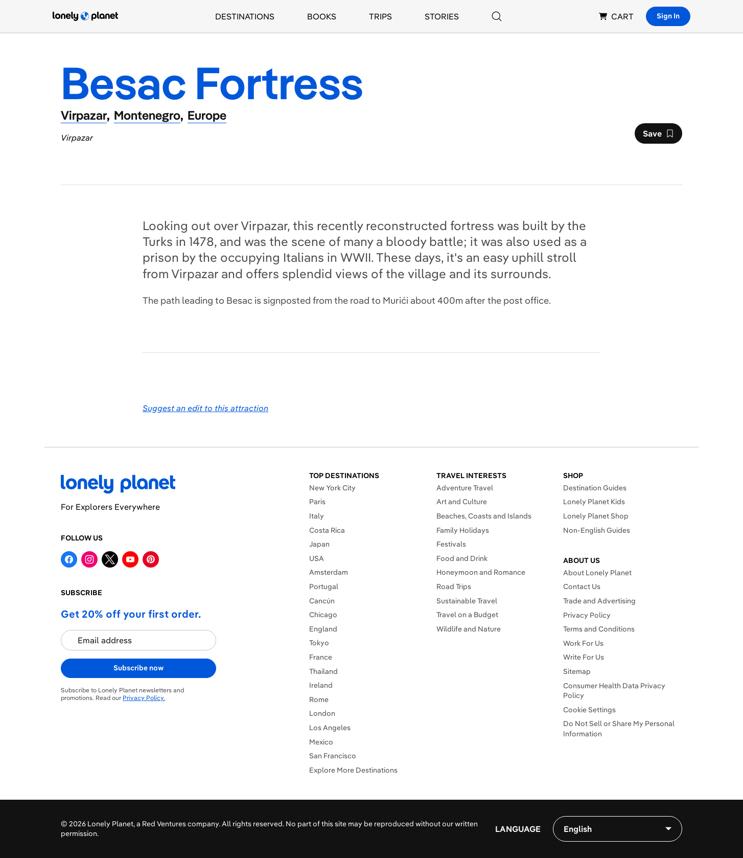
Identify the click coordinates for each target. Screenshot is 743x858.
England (323, 629)
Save (658, 136)
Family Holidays (462, 530)
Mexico (321, 742)
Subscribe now (138, 667)
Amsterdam (328, 572)
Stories (442, 16)
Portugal (323, 586)
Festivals (451, 544)
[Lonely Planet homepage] (85, 16)
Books (321, 16)
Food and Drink (461, 558)
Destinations (244, 16)
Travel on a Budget (467, 614)
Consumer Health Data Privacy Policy (614, 691)
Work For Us (583, 643)
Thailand (323, 671)
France (320, 657)
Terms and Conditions (599, 629)
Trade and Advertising (599, 600)
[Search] (497, 16)
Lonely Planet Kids (594, 501)
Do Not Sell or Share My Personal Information (619, 728)
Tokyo (319, 642)
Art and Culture (461, 501)
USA (316, 558)
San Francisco (332, 755)
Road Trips (453, 586)
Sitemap (577, 671)
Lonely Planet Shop (596, 516)
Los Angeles (330, 727)
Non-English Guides (596, 530)
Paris (317, 501)
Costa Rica (327, 530)
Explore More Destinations (353, 770)
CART (616, 16)
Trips (380, 16)
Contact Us (581, 586)
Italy (316, 516)
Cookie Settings (589, 709)
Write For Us (583, 657)
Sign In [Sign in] (668, 15)
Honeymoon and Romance (480, 572)
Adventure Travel (464, 487)
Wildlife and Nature (468, 629)
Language (518, 829)
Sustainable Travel (466, 600)
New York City (332, 487)
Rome (319, 699)
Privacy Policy (587, 615)
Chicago (323, 614)
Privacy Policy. (144, 698)
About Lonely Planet (597, 572)
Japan (319, 544)
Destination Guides (594, 487)
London (322, 713)
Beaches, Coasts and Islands (483, 516)
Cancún (322, 600)
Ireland (321, 685)
